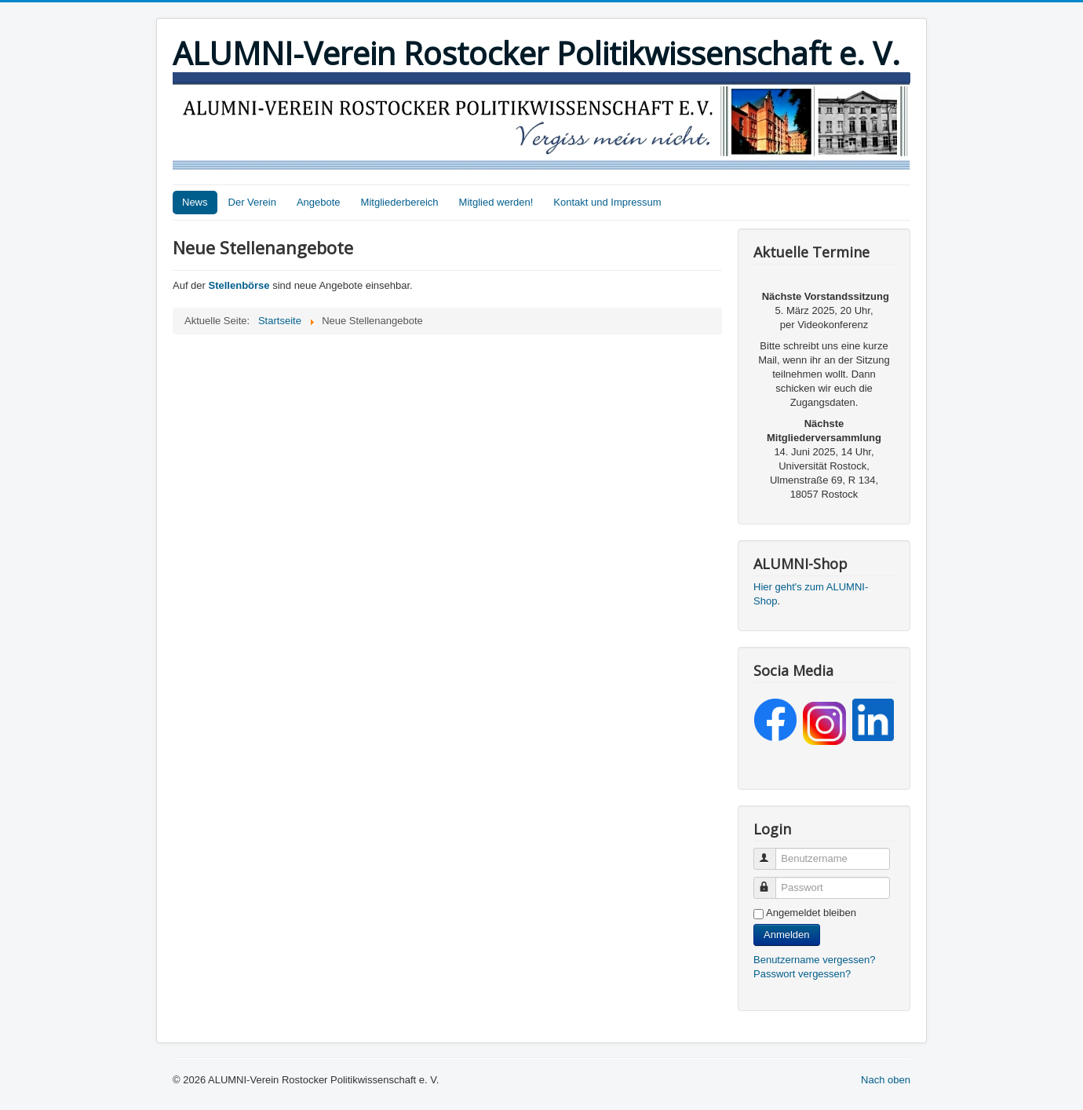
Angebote (319, 202)
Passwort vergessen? (802, 974)
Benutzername (771, 852)
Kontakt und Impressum (607, 202)
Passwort (771, 881)
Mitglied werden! (496, 202)
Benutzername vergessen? (814, 960)
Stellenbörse (241, 285)
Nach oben (885, 1080)
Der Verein (252, 202)
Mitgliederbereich (400, 202)
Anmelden (787, 934)
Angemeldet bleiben (811, 912)
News (195, 202)
